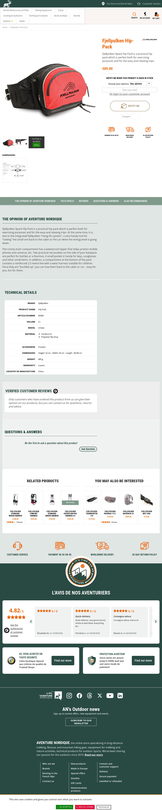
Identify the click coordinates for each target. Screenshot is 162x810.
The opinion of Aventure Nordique (35, 201)
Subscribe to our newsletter (81, 722)
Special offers (78, 773)
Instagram (69, 696)
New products (78, 763)
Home (5, 27)
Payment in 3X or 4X (59, 554)
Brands (46, 768)
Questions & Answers (106, 201)
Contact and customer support (109, 765)
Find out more (62, 660)
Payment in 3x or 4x (112, 135)
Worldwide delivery (130, 136)
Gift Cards (76, 783)
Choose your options (118, 83)
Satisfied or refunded (110, 781)
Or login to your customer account (130, 94)
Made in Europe (79, 768)
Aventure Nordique (53, 743)
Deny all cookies (85, 807)
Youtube (110, 696)
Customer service (17, 554)
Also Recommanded (135, 201)
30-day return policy (148, 136)
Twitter (100, 696)
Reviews (83, 201)
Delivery (103, 771)
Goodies (75, 778)
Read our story (94, 755)
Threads (89, 696)
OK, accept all (64, 807)
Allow (36, 145)
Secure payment (108, 776)
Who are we (48, 763)
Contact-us (48, 781)
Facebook (79, 696)
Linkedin (120, 696)
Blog (50, 696)
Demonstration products (79, 789)
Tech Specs (67, 201)
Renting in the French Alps (49, 775)
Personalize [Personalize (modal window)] (103, 807)
